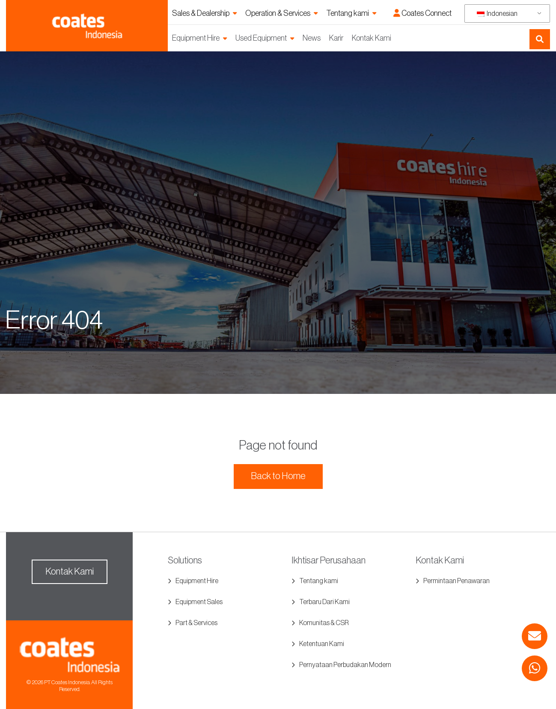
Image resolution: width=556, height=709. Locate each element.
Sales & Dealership (200, 13)
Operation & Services (277, 13)
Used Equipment (261, 38)
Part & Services (196, 623)
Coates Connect (422, 13)
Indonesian (497, 13)
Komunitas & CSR (324, 623)
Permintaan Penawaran (456, 581)
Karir (336, 38)
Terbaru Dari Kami (324, 602)
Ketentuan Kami (321, 643)
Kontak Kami (371, 38)
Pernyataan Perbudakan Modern (345, 664)
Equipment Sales (199, 602)
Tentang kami (347, 13)
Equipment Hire (196, 38)
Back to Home (278, 476)
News (312, 38)
